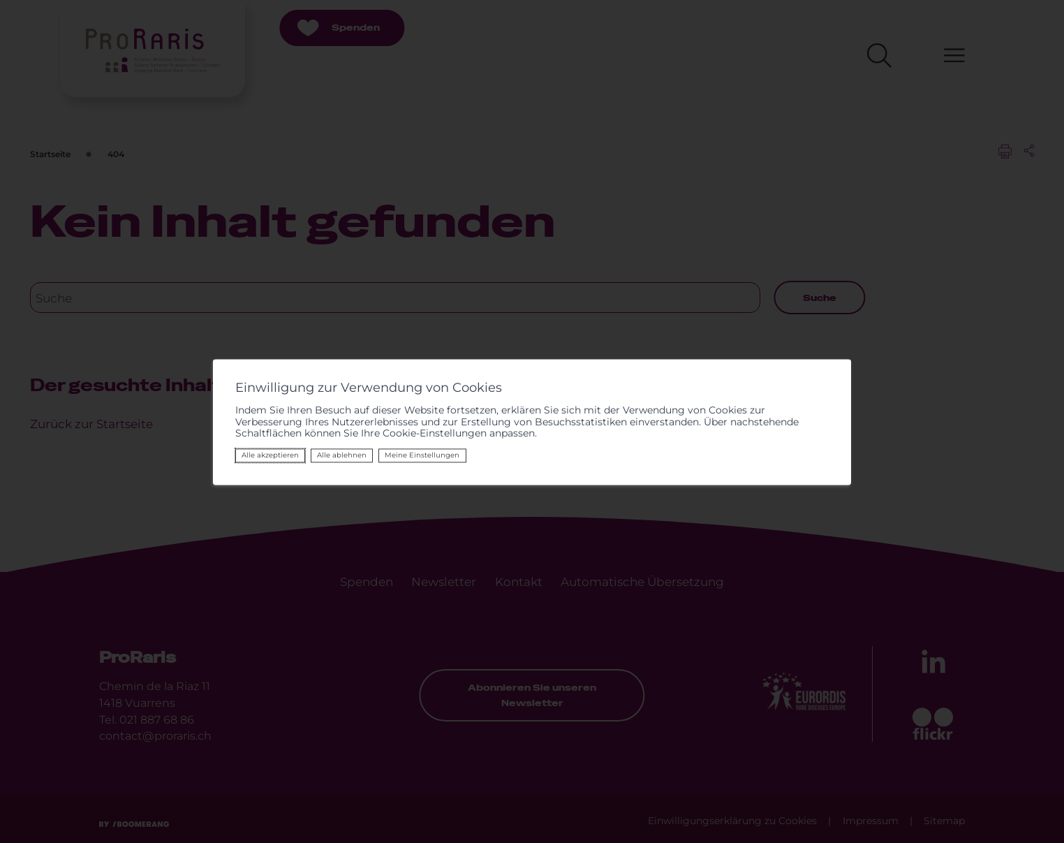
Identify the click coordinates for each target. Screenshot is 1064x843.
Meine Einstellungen (422, 455)
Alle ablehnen (342, 455)
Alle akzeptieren (270, 455)
